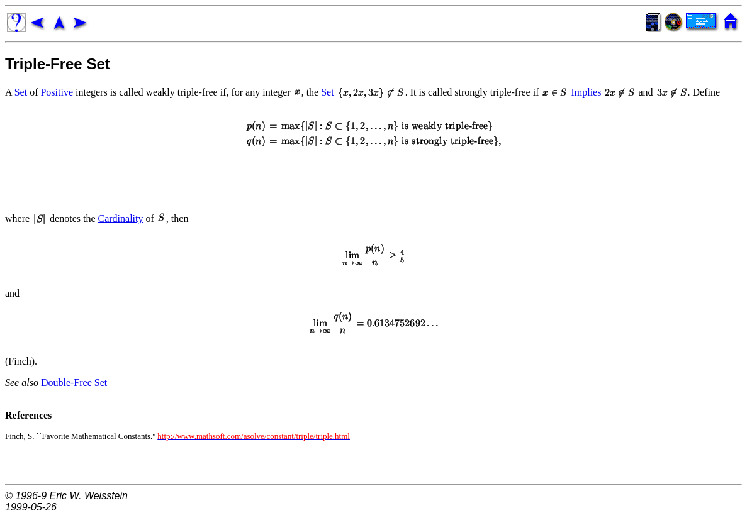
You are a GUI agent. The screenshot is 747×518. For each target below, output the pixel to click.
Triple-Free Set (57, 63)
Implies (586, 91)
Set (20, 91)
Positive (56, 91)
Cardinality (120, 217)
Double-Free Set (74, 382)
